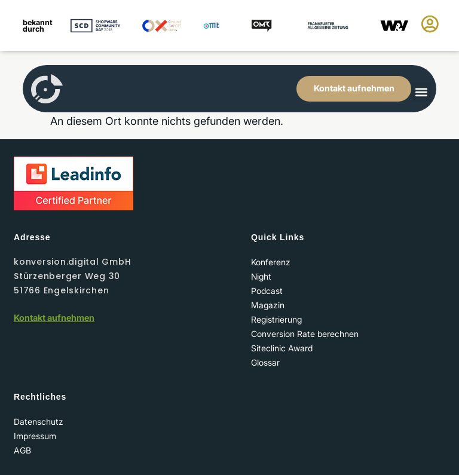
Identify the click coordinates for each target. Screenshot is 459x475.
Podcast (267, 291)
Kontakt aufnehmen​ (54, 317)
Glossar (265, 362)
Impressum (35, 436)
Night (261, 276)
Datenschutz (38, 421)
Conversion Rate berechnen (305, 334)
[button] (421, 92)
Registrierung (276, 319)
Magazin (267, 305)
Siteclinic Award (282, 348)
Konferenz (270, 262)
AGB (22, 450)
